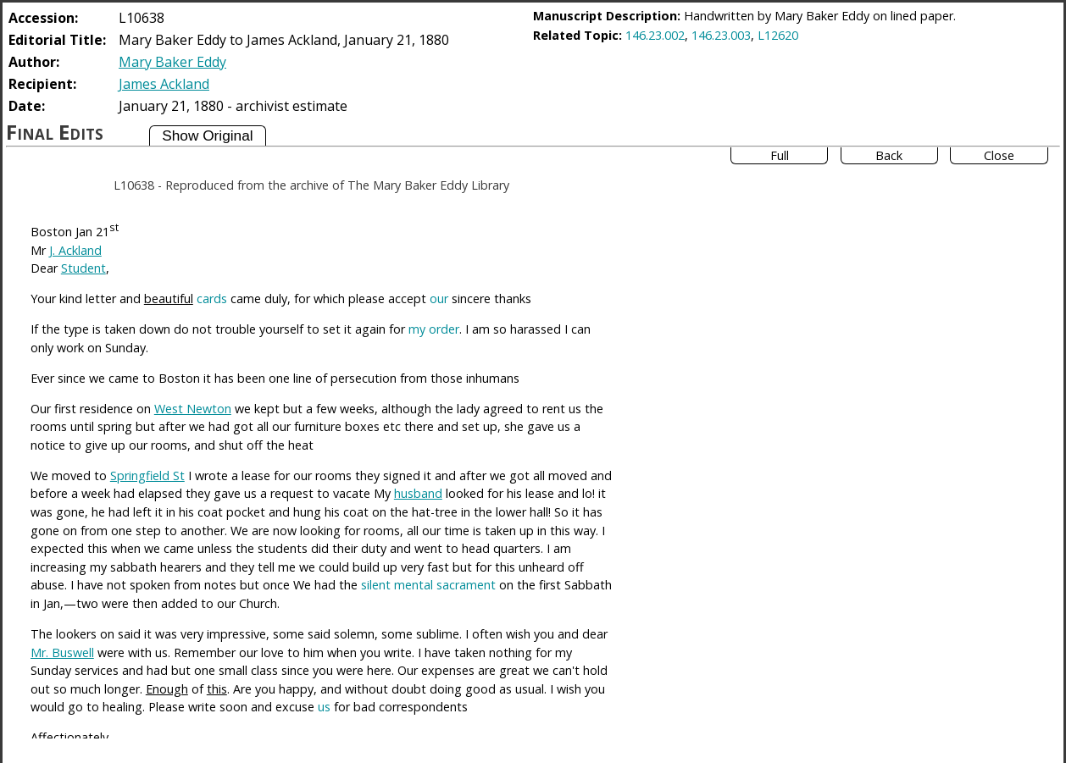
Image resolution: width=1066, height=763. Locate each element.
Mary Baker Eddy (172, 62)
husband (418, 493)
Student (83, 268)
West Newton (192, 409)
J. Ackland (75, 250)
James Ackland (164, 84)
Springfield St (147, 475)
